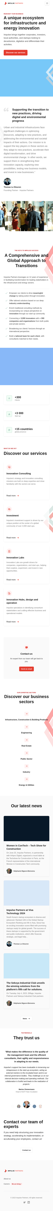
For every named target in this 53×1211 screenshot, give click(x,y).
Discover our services (15, 53)
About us (7, 1179)
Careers (7, 1184)
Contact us (26, 1150)
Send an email (26, 669)
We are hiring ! (16, 1184)
